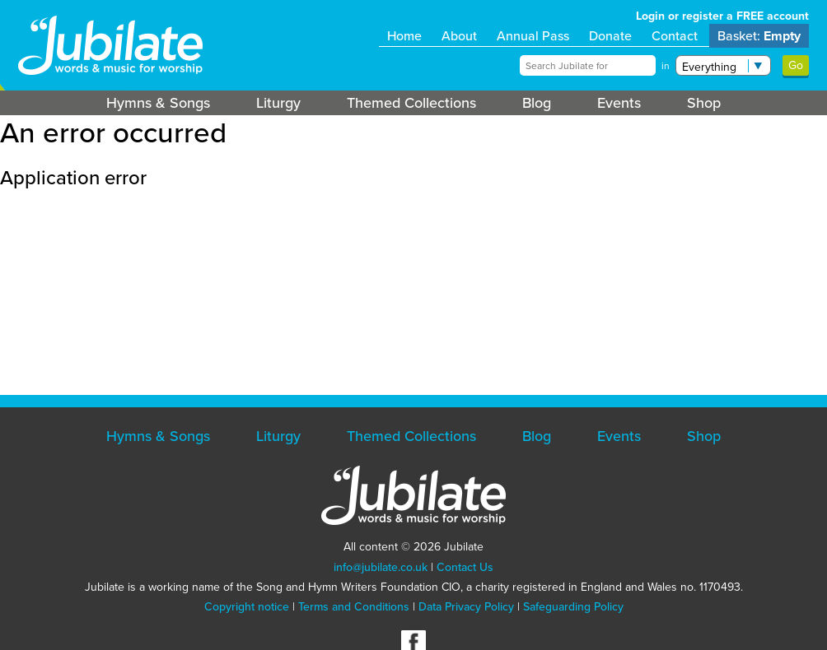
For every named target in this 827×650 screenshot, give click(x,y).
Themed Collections (411, 103)
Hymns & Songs (158, 103)
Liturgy (278, 103)
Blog (536, 103)
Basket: (759, 35)
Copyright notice (246, 606)
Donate (610, 35)
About (459, 35)
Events (619, 103)
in (665, 65)
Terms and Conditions (353, 606)
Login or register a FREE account (722, 16)
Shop (704, 103)
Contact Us (465, 567)
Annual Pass (533, 35)
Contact (675, 35)
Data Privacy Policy (466, 606)
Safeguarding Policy (573, 606)
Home (404, 35)
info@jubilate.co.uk (381, 567)
